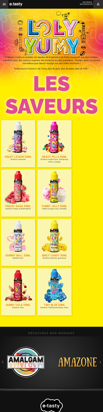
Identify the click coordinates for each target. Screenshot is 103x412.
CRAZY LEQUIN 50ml (17, 154)
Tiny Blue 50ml (51, 248)
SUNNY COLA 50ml (17, 248)
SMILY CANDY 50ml (85, 201)
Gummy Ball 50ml (51, 201)
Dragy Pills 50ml (51, 154)
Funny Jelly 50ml (17, 201)
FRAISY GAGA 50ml (85, 154)
